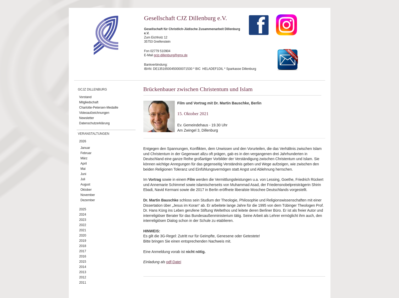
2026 (82, 141)
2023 (82, 220)
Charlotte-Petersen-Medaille (98, 107)
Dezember (88, 200)
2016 (82, 256)
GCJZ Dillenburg (92, 89)
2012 (82, 277)
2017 (82, 251)
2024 (82, 214)
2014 (82, 267)
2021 (82, 230)
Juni (83, 174)
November (88, 195)
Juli (83, 179)
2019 (82, 241)
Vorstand (85, 97)
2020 (82, 235)
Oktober (86, 190)
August (85, 184)
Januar (85, 148)
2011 (82, 282)
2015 (82, 261)
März (84, 158)
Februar (86, 153)
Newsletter (86, 118)
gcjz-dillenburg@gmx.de (171, 55)
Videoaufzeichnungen (94, 113)
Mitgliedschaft (88, 102)
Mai (83, 169)
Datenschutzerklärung (94, 123)
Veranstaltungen (93, 134)
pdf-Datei (173, 262)
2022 (82, 225)
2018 (82, 246)
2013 (82, 272)
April (84, 163)
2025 (82, 209)
